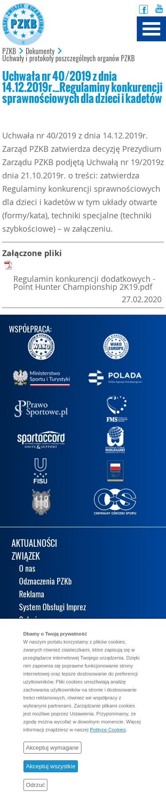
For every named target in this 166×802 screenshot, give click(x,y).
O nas (27, 569)
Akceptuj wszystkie (51, 766)
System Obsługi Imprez (52, 607)
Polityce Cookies (108, 729)
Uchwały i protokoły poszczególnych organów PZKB (68, 58)
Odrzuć (35, 785)
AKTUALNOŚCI (34, 544)
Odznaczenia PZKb (45, 582)
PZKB (9, 51)
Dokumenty (40, 51)
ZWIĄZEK (26, 557)
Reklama (31, 595)
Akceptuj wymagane (52, 747)
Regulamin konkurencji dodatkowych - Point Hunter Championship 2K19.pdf (84, 282)
